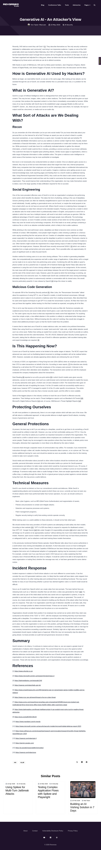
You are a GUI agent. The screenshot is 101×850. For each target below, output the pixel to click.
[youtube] (44, 837)
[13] (32, 527)
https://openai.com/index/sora (25, 752)
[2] (71, 246)
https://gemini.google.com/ (24, 743)
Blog (42, 5)
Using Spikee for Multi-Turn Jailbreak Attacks (17, 790)
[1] (45, 46)
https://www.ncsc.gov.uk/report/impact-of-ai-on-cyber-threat (35, 697)
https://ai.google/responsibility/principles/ (29, 748)
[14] (35, 530)
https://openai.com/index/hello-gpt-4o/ (28, 685)
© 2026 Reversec (50, 845)
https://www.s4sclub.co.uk (24, 671)
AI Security (69, 25)
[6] (38, 340)
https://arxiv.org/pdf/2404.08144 (26, 717)
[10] (81, 398)
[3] (64, 265)
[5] (49, 292)
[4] (52, 281)
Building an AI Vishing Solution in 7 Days (82, 807)
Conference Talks (54, 5)
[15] (71, 530)
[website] (57, 837)
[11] (38, 401)
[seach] (94, 5)
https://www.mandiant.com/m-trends (27, 721)
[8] (23, 377)
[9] (51, 377)
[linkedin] (50, 837)
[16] (80, 592)
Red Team (87, 800)
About (25, 831)
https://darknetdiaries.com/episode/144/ (28, 680)
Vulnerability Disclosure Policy (52, 831)
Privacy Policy (73, 831)
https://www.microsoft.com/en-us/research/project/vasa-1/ (34, 676)
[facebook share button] (87, 762)
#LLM (22, 762)
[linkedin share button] (82, 762)
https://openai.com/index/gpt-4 (25, 738)
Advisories (77, 5)
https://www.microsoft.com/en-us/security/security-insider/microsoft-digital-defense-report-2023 (48, 726)
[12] (79, 401)
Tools (67, 5)
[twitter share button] (77, 762)
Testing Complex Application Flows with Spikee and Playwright (48, 792)
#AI (15, 762)
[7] (69, 364)
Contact (35, 831)
